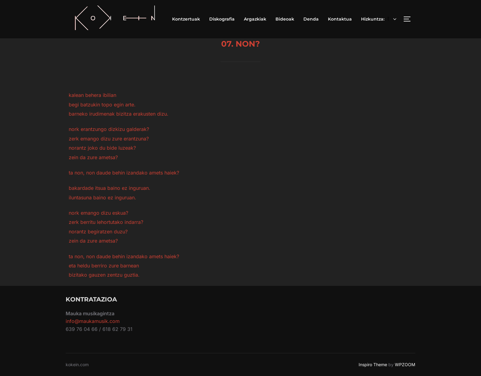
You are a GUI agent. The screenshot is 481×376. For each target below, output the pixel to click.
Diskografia (222, 19)
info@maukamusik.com (93, 321)
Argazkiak (255, 19)
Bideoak (284, 19)
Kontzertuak (186, 19)
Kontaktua (340, 19)
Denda (311, 19)
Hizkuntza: (379, 19)
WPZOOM (405, 364)
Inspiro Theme (373, 364)
